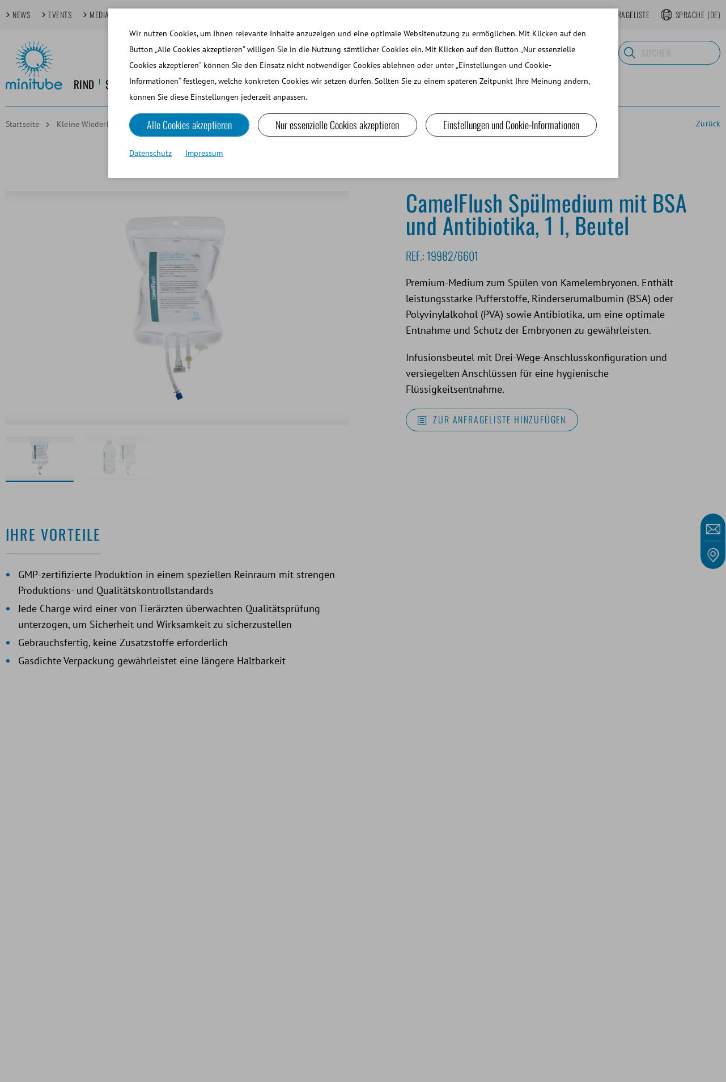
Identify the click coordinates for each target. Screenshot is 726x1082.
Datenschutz (150, 153)
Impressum (204, 153)
